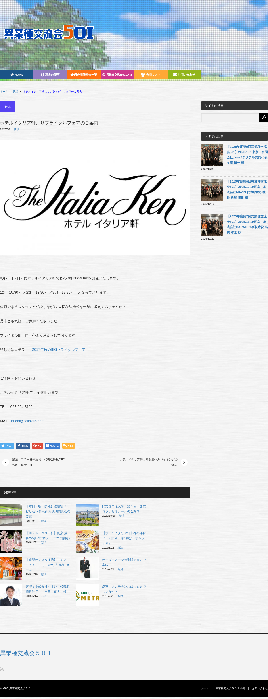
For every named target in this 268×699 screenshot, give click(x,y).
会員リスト (151, 74)
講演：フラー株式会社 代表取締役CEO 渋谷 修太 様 (40, 462)
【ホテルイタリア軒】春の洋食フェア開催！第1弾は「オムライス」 (124, 538)
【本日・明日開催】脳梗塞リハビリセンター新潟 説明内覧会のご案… (48, 511)
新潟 (15, 91)
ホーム (205, 688)
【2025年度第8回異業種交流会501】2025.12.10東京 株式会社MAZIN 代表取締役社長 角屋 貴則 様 (247, 189)
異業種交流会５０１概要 (230, 688)
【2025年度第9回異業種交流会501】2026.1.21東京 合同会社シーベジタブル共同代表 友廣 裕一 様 (247, 154)
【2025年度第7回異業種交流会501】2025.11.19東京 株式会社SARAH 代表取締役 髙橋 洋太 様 (247, 224)
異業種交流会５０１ (26, 653)
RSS (2, 669)
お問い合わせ (184, 74)
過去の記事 (50, 74)
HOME (16, 74)
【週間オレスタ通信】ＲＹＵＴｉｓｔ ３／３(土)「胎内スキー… (48, 565)
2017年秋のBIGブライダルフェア (59, 350)
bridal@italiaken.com (27, 421)
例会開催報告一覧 (83, 74)
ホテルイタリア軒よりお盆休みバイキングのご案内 (148, 462)
